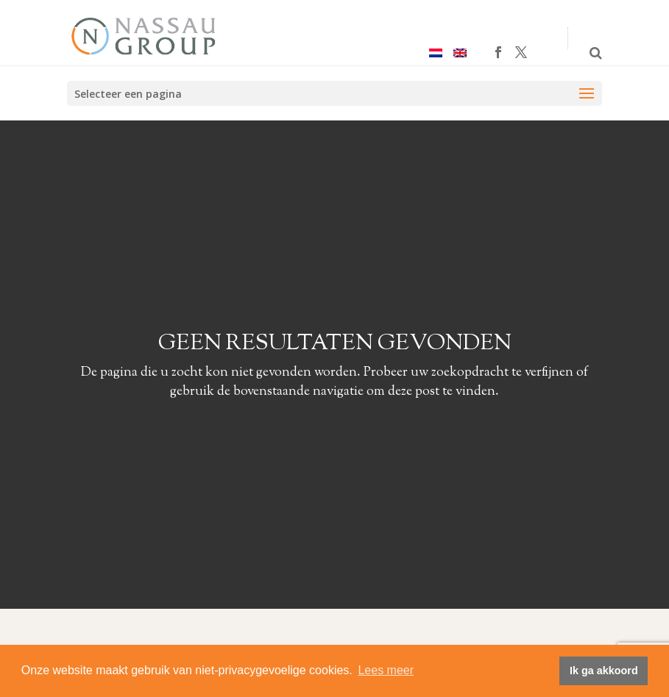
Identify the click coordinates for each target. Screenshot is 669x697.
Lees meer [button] (386, 670)
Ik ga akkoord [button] (604, 670)
